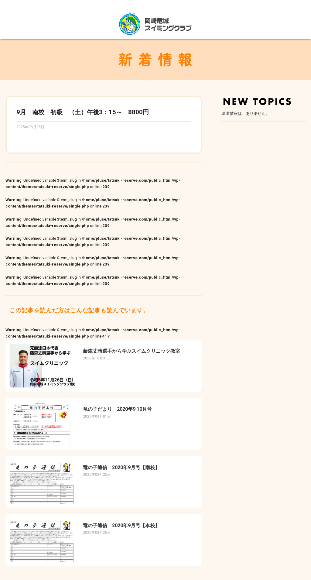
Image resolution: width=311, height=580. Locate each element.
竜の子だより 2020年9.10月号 (117, 409)
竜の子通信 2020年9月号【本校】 (121, 525)
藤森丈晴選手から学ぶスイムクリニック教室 (131, 351)
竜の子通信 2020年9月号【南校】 (121, 467)
